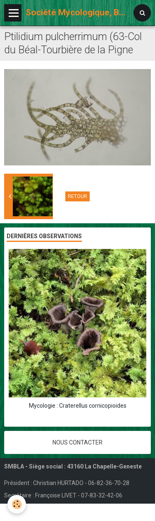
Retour (77, 196)
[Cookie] (16, 504)
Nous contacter (77, 442)
